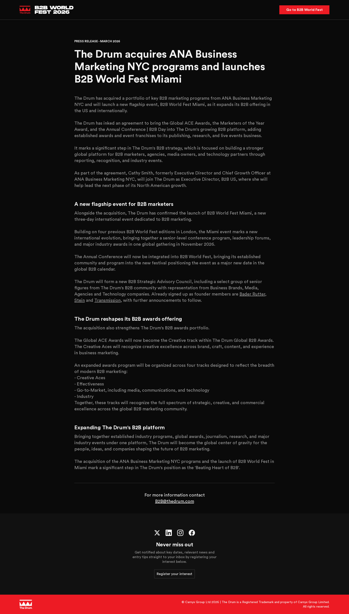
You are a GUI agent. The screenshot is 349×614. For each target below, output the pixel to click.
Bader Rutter (252, 294)
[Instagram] (180, 533)
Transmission (107, 300)
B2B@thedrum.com (174, 501)
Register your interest (174, 574)
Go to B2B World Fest (304, 10)
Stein (79, 300)
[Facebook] (192, 533)
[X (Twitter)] (157, 533)
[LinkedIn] (169, 533)
